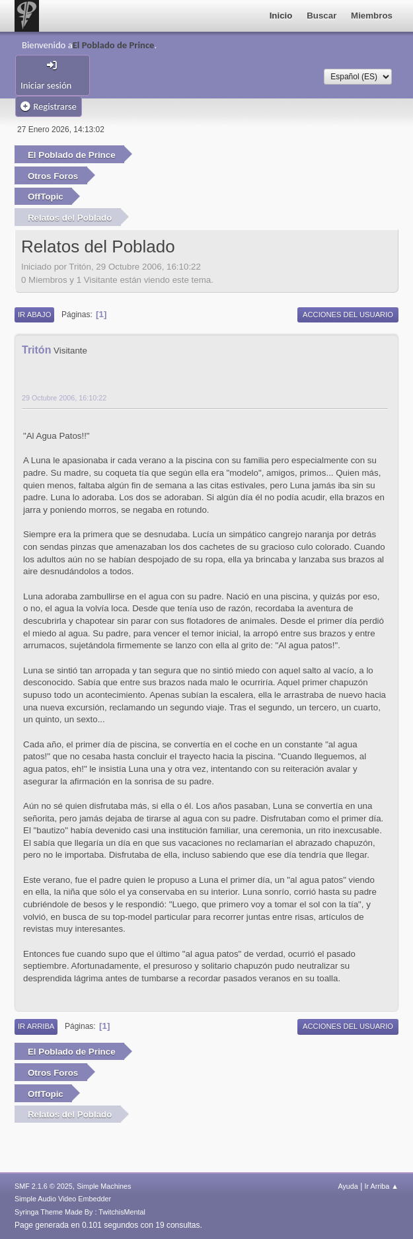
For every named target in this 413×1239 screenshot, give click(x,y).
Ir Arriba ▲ (381, 1186)
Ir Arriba (36, 1026)
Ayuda (347, 1186)
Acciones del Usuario (348, 315)
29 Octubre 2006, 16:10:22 (64, 398)
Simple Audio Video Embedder (63, 1199)
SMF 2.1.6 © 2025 (44, 1186)
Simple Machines (104, 1186)
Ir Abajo (34, 315)
